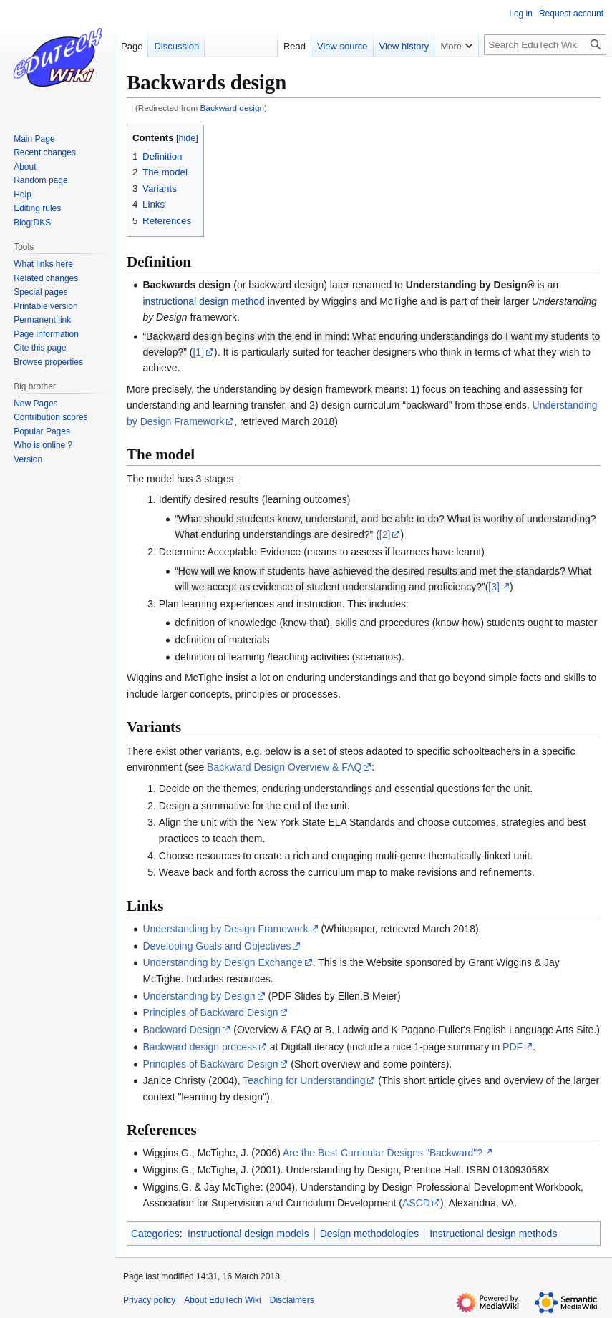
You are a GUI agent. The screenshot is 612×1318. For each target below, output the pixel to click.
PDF (512, 1047)
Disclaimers (292, 1300)
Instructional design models (248, 1233)
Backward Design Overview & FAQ (284, 767)
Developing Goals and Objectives (216, 946)
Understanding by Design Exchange (222, 962)
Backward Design (181, 1029)
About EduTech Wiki (222, 1300)
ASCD (416, 1203)
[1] (198, 352)
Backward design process (199, 1047)
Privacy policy (149, 1300)
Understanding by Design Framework (225, 928)
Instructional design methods (493, 1233)
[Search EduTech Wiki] (545, 44)
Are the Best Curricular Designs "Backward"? (382, 1152)
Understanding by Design (198, 996)
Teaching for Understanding (304, 1080)
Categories (155, 1233)
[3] (494, 586)
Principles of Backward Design (210, 1012)
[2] (385, 534)
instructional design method (203, 301)
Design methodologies (369, 1233)
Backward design (232, 107)
